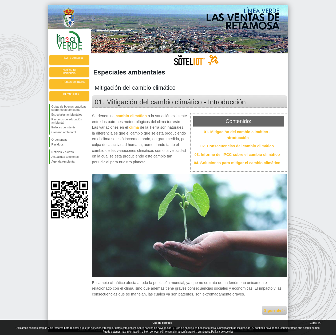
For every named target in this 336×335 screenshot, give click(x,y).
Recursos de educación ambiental (67, 121)
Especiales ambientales (67, 114)
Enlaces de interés (64, 127)
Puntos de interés (74, 81)
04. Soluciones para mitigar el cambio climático (237, 163)
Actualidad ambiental (65, 156)
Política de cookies (222, 331)
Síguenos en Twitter (61, 172)
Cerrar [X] (315, 322)
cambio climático (131, 116)
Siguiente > (274, 310)
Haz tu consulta (73, 57)
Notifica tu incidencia (69, 71)
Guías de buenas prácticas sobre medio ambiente (69, 108)
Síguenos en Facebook (52, 172)
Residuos (58, 144)
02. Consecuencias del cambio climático (237, 146)
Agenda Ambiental (63, 161)
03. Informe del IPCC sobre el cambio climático (237, 154)
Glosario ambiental (64, 132)
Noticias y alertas (63, 151)
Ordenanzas (60, 139)
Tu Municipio (71, 93)
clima (134, 127)
